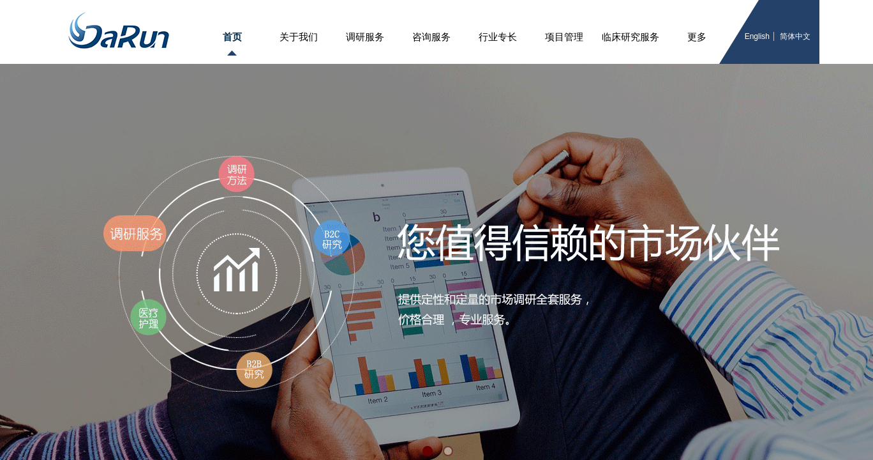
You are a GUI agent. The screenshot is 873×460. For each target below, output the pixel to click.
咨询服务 (431, 37)
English (757, 36)
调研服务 (365, 37)
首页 (232, 37)
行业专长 (498, 37)
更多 (696, 37)
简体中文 (795, 36)
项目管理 (564, 37)
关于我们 (299, 37)
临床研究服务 (630, 37)
